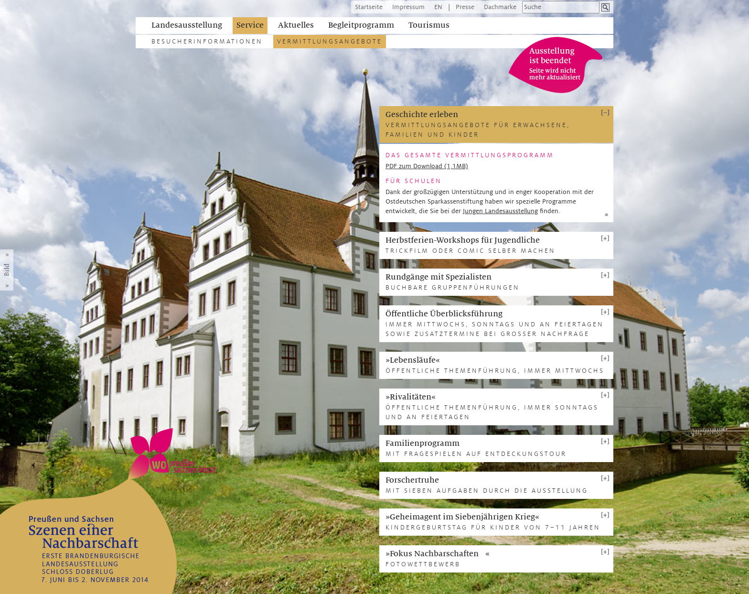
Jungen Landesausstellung (500, 211)
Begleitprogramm (361, 25)
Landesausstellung (186, 25)
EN (438, 7)
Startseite (369, 7)
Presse (465, 7)
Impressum (408, 7)
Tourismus (428, 25)
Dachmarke (500, 7)
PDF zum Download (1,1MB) (426, 166)
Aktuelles (296, 25)
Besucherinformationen (207, 41)
